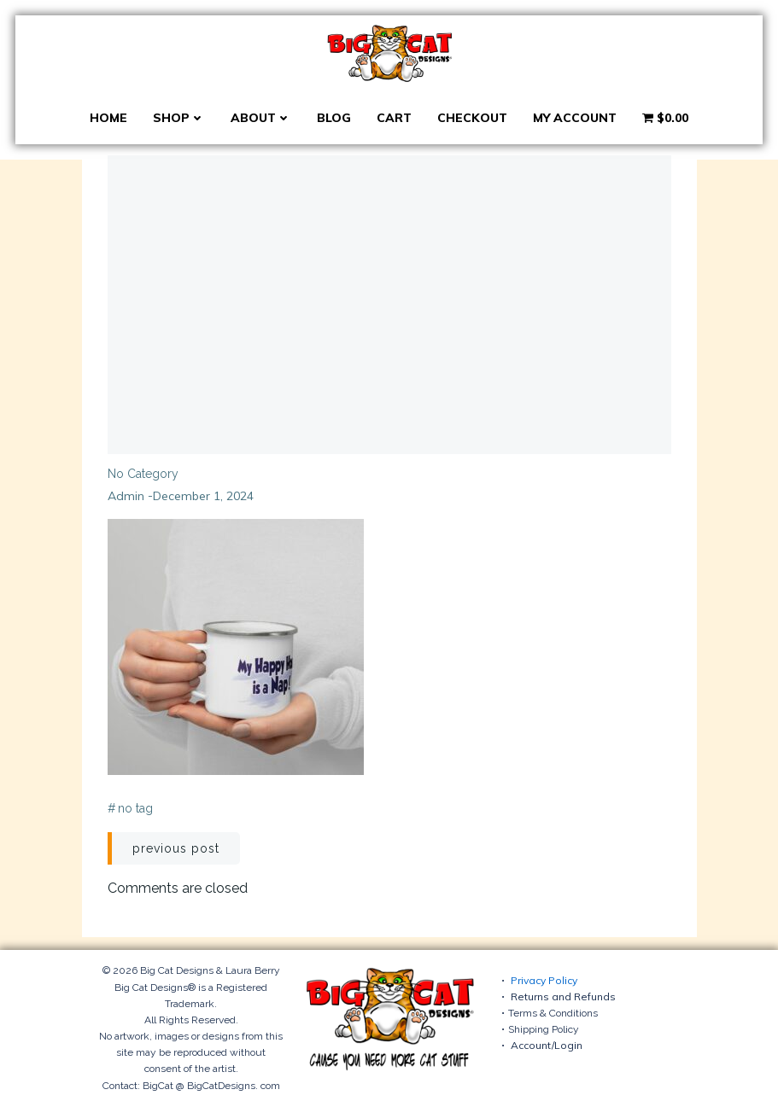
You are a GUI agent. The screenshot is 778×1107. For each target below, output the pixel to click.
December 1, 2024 (203, 496)
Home (108, 117)
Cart (394, 117)
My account (575, 117)
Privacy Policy (544, 980)
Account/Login (546, 1045)
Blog (334, 117)
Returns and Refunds (563, 996)
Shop (179, 117)
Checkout (472, 117)
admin (126, 496)
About (261, 117)
